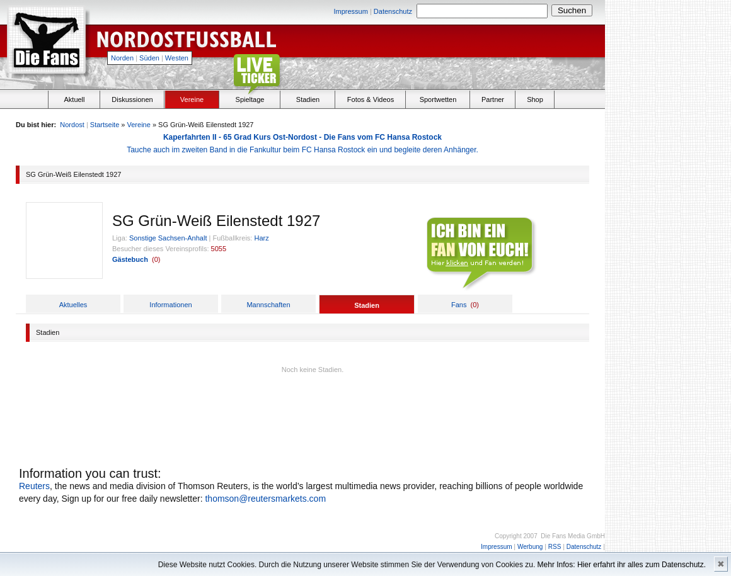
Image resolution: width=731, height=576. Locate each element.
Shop (535, 99)
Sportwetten (438, 99)
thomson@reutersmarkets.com (265, 499)
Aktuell (74, 99)
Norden (122, 58)
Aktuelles (73, 304)
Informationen (170, 304)
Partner (492, 99)
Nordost (72, 124)
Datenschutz (393, 11)
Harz (261, 238)
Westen (176, 58)
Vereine (192, 99)
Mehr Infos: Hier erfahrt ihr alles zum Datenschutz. (622, 564)
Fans (458, 304)
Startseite (104, 124)
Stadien (307, 99)
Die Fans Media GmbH (573, 536)
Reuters (34, 486)
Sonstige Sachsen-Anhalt (168, 238)
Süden (149, 58)
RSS (554, 546)
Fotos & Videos (370, 99)
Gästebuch (130, 259)
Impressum (350, 11)
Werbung (530, 546)
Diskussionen (132, 99)
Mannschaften (268, 304)
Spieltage (250, 99)
